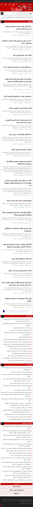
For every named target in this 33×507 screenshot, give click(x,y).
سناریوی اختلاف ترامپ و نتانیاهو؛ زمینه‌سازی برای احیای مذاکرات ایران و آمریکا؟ (16, 375)
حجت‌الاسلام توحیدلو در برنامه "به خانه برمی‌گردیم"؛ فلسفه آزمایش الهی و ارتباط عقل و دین (17, 436)
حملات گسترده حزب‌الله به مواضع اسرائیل (22, 328)
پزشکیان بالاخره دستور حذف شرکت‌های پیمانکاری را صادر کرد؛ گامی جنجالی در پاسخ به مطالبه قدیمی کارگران (17, 432)
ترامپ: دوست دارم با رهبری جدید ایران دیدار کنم (20, 383)
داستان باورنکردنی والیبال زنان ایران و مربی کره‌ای (21, 330)
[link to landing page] (24, 7)
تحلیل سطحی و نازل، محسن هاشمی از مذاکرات (21, 372)
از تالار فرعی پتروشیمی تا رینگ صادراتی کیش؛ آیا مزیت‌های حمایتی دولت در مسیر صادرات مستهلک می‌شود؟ (17, 380)
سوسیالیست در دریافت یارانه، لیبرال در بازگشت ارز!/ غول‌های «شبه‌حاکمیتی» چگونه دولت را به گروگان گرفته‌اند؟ (18, 404)
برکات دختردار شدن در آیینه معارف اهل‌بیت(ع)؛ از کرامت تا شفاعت (16, 440)
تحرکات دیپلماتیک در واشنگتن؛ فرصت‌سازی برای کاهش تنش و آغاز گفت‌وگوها (17, 468)
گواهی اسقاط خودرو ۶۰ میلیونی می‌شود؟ (20, 108)
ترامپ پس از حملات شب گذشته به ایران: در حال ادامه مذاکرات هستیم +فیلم (16, 459)
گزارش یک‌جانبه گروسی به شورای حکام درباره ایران (20, 348)
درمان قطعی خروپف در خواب (16, 490)
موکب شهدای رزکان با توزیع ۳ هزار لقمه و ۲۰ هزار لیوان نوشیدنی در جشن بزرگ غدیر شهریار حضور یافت (17, 18)
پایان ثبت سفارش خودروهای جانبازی (21, 150)
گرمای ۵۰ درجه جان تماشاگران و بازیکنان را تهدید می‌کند (19, 356)
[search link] (2, 13)
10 (24, 311)
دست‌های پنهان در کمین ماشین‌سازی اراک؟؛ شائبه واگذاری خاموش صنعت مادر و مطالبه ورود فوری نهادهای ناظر (17, 411)
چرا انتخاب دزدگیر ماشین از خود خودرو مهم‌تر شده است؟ (19, 417)
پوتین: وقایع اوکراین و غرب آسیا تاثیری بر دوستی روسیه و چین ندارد (17, 342)
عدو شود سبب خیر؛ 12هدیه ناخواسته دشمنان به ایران (20, 360)
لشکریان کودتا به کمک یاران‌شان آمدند (21, 455)
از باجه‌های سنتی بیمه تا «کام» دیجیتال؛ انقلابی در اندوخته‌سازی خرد (16, 358)
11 (26, 311)
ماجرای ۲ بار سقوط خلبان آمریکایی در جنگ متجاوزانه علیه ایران (17, 414)
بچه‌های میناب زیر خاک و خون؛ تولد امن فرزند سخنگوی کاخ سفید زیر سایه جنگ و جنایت (16, 445)
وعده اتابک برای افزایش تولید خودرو (21, 259)
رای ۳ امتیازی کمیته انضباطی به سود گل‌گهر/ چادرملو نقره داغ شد (17, 339)
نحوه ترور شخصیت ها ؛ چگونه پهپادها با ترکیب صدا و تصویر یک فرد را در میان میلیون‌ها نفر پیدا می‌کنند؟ (16, 472)
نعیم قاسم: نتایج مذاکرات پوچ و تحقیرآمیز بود (21, 353)
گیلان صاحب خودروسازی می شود (22, 55)
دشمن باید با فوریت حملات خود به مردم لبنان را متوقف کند (18, 351)
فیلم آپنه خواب (16, 487)
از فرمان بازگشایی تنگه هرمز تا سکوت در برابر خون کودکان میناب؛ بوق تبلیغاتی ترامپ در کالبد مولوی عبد (16, 463)
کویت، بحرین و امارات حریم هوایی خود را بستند (21, 407)
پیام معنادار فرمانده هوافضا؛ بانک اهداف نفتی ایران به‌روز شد (16, 448)
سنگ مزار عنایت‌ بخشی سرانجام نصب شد (22, 390)
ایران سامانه (22, 503)
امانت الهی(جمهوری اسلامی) (25, 337)
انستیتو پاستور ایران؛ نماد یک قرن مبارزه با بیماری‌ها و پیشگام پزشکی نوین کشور (17, 324)
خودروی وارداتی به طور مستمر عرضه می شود (19, 201)
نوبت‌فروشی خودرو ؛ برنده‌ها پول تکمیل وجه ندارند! (17, 96)
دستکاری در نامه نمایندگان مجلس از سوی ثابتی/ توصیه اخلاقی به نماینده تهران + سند (17, 333)
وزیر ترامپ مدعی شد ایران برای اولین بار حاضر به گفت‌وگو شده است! (16, 427)
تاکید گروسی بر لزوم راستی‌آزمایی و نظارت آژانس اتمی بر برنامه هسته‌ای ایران (16, 400)
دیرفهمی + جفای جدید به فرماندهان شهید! (20, 453)
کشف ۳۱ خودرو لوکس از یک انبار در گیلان (19, 271)
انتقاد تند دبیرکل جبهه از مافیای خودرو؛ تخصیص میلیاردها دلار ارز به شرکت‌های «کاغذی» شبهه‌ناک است (17, 183)
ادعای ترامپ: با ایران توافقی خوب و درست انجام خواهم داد (16, 480)
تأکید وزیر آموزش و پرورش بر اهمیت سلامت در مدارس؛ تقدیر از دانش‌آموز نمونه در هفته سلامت (17, 476)
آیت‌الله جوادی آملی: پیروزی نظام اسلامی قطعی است (20, 419)
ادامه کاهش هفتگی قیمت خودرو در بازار (20, 134)
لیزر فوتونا (16, 493)
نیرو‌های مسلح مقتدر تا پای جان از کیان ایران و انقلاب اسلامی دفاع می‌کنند (17, 386)
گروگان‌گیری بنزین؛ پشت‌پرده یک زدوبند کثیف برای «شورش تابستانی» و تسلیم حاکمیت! (16, 368)
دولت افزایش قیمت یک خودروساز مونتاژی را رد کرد (17, 67)
